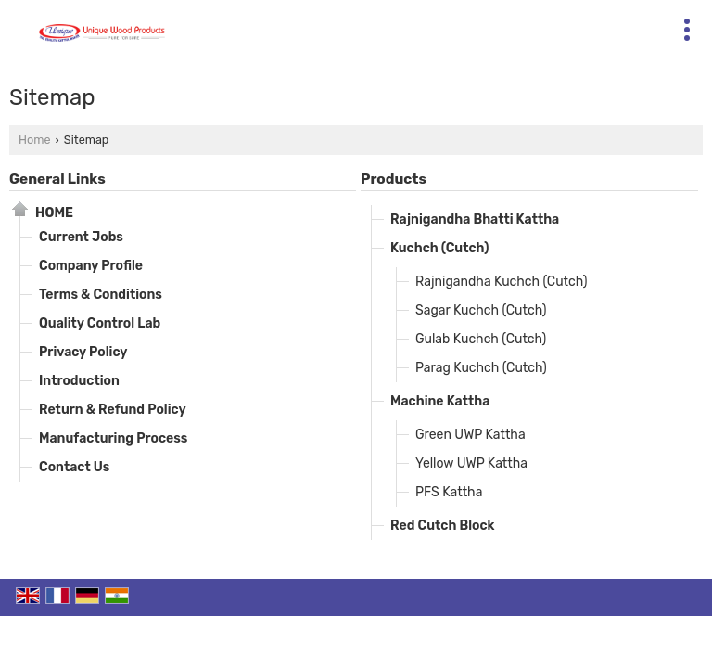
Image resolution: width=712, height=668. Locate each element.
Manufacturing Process (113, 438)
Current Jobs (81, 237)
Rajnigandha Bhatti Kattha (474, 219)
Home (34, 140)
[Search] (439, 25)
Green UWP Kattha (470, 435)
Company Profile (91, 266)
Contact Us (74, 467)
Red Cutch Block (442, 525)
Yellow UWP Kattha (471, 463)
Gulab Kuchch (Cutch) (480, 339)
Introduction (79, 381)
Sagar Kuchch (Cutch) (480, 310)
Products (393, 179)
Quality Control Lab (99, 323)
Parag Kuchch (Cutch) (481, 368)
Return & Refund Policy (112, 410)
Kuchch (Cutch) (439, 248)
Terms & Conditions (100, 294)
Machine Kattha (440, 401)
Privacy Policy (83, 352)
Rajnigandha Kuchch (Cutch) (501, 281)
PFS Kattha (448, 492)
